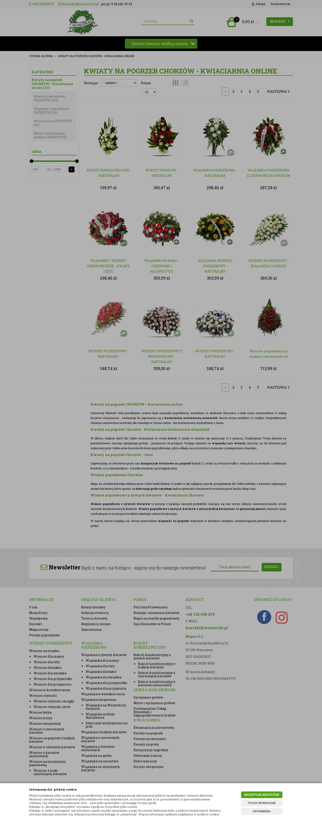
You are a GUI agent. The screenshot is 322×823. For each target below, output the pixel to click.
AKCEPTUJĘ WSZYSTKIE (261, 794)
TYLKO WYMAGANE (262, 803)
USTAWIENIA (262, 811)
